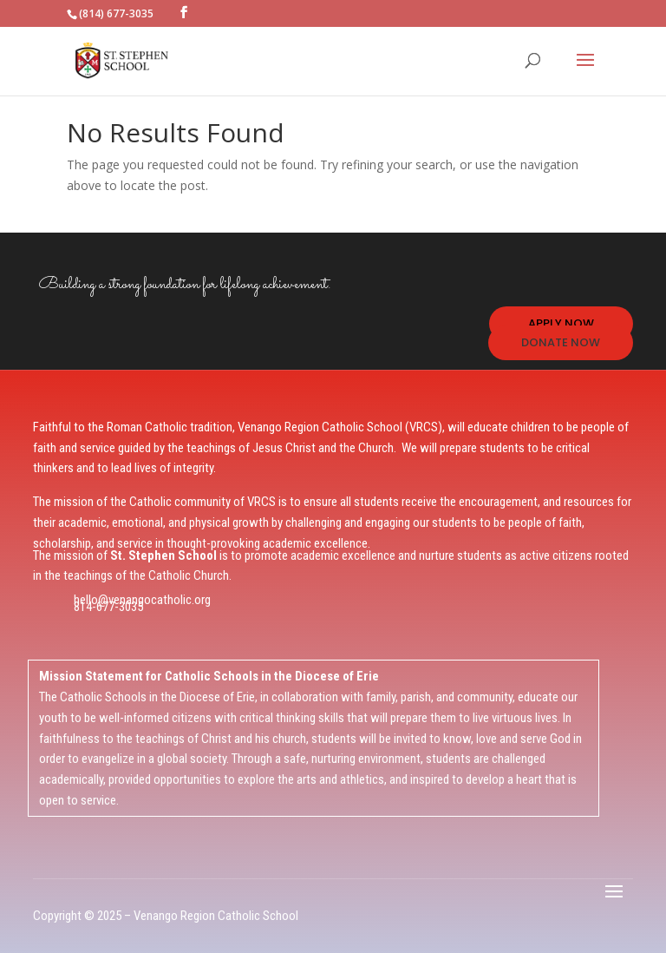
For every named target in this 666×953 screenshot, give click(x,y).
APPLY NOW (561, 323)
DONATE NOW (560, 342)
